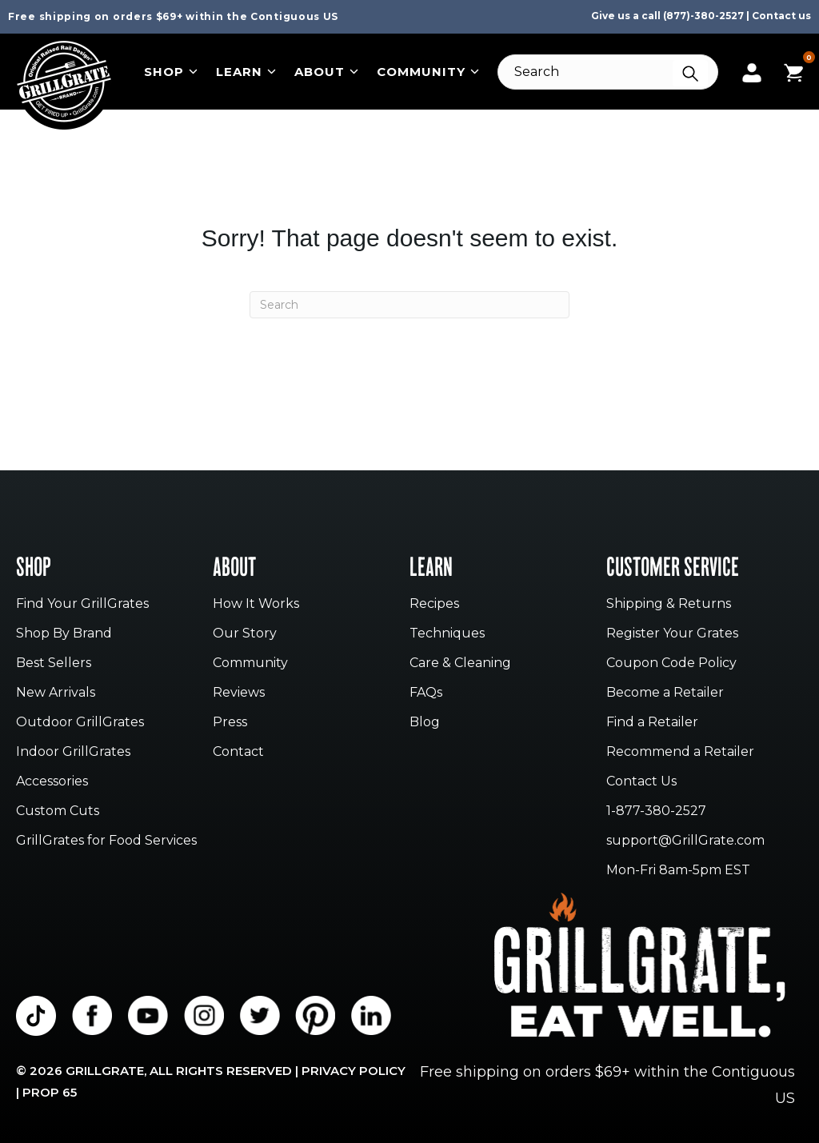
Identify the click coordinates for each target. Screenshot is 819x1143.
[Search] (607, 72)
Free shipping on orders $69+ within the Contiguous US (173, 16)
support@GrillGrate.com (685, 841)
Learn (246, 71)
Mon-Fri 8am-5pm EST (678, 870)
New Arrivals (55, 693)
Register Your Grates (672, 634)
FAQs (426, 693)
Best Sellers (53, 663)
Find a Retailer (652, 722)
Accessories (52, 782)
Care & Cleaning (460, 663)
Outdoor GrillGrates (80, 722)
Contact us (781, 16)
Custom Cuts (57, 811)
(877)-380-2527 (703, 16)
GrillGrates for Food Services (106, 841)
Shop (171, 71)
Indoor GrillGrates (73, 752)
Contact (238, 752)
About (326, 71)
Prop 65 (49, 1092)
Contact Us (641, 782)
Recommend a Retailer (680, 752)
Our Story (245, 634)
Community (428, 71)
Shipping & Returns (668, 604)
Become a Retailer (665, 693)
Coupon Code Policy (671, 663)
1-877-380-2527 (656, 811)
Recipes (434, 604)
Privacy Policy (354, 1070)
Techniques (447, 634)
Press (230, 722)
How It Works (256, 604)
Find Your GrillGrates (82, 604)
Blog (425, 722)
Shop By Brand (64, 634)
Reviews (239, 693)
